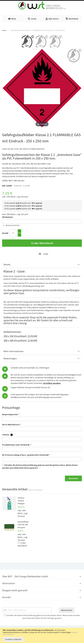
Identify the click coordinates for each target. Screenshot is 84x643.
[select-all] (35, 490)
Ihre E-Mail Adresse (11, 424)
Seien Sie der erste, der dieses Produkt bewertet (23, 149)
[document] (42, 635)
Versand (24, 196)
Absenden (73, 478)
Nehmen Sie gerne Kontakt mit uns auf (34, 387)
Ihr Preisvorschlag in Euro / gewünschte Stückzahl (26, 455)
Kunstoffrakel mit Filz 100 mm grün (23, 524)
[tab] (42, 264)
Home (4, 30)
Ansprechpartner (10, 414)
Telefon (7, 434)
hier (22, 181)
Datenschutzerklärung (26, 465)
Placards (31, 397)
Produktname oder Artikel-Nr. (16, 445)
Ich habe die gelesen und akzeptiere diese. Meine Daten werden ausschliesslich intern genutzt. (40, 466)
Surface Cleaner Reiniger (21, 501)
